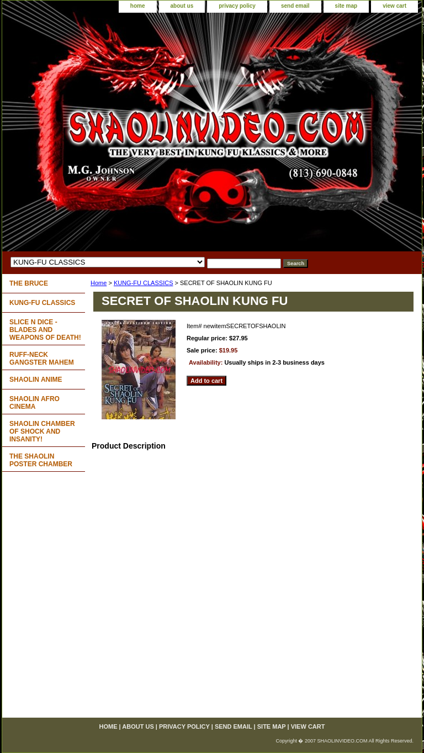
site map (346, 6)
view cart (394, 6)
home (137, 6)
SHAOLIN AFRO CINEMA (34, 402)
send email (295, 6)
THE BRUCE (28, 283)
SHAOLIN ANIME (35, 379)
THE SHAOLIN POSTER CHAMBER (40, 460)
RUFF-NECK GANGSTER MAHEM (41, 358)
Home (99, 283)
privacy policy (237, 6)
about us (182, 6)
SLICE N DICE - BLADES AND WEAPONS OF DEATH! (45, 329)
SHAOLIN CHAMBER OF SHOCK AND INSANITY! (42, 431)
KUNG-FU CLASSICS (143, 283)
